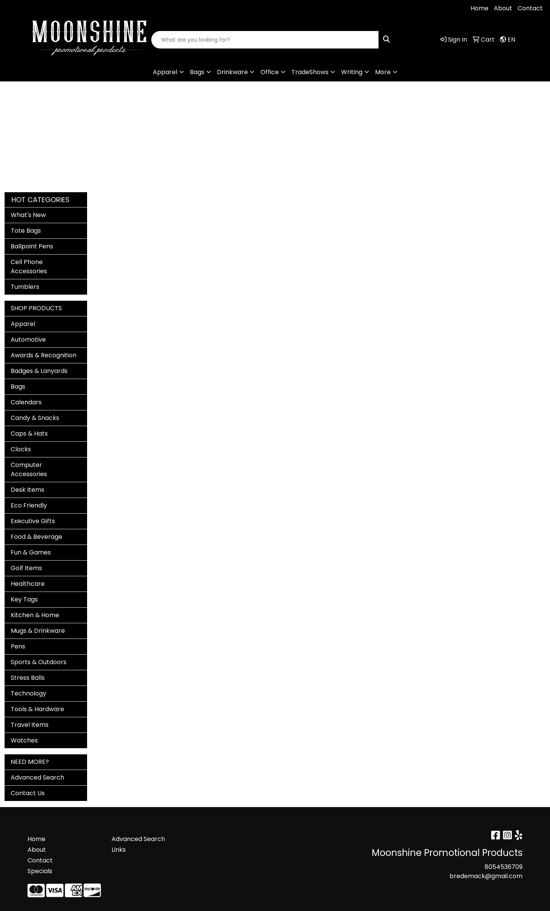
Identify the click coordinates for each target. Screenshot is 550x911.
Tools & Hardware (37, 709)
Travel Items (30, 724)
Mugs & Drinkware (38, 630)
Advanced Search (37, 777)
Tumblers (25, 286)
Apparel (165, 72)
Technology (28, 693)
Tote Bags (26, 230)
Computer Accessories (29, 469)
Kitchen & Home (35, 615)
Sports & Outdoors (38, 662)
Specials (40, 871)
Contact (530, 8)
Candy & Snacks (35, 417)
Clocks (21, 449)
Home (480, 8)
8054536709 (28, 8)
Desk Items (27, 489)
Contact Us (28, 793)
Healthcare (28, 583)
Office (269, 72)
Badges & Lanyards (39, 370)
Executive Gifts (33, 521)
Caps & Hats (29, 433)
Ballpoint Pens (32, 246)
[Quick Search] (265, 40)
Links (119, 849)
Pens (18, 646)
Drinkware (232, 72)
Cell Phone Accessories (29, 267)
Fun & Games (31, 552)
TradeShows (309, 72)
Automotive (28, 339)
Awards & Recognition (43, 355)
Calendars (26, 402)
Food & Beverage (36, 536)
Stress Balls (28, 677)
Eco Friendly (29, 505)
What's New (28, 215)
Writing (351, 72)
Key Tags (24, 599)
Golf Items (26, 568)
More (383, 72)
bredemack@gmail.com (97, 8)
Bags (197, 72)
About (503, 8)
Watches (24, 740)
